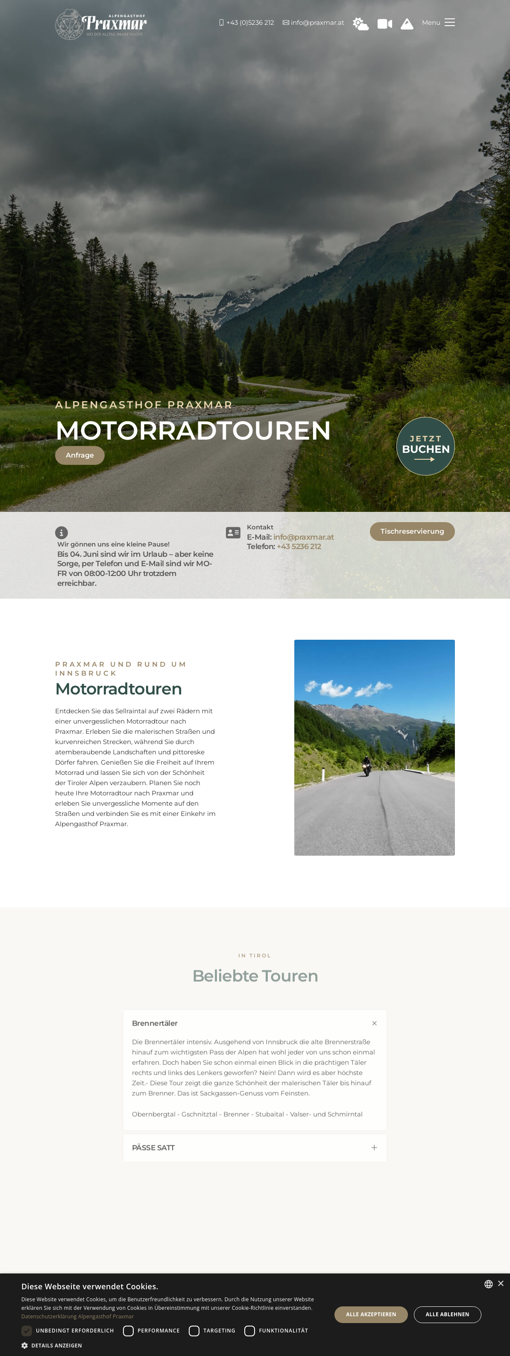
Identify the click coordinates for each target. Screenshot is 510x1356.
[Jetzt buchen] (425, 445)
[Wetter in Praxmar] (361, 26)
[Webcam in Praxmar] (385, 26)
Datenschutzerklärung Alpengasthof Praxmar (77, 1316)
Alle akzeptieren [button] (371, 1314)
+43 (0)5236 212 (246, 22)
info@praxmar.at (313, 22)
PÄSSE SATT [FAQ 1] (255, 1156)
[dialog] (255, 1314)
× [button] (500, 1284)
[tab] (255, 1032)
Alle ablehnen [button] (447, 1314)
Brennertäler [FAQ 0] (255, 1032)
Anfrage (80, 455)
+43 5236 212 (299, 546)
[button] (171, 1345)
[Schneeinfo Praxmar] (407, 26)
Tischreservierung (412, 531)
